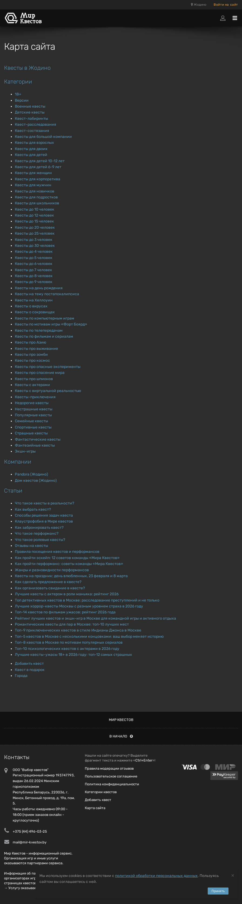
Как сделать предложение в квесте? (48, 582)
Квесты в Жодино (27, 67)
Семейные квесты (31, 421)
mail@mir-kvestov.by (29, 842)
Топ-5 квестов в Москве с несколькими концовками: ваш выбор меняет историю (89, 636)
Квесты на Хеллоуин (34, 300)
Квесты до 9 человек (33, 282)
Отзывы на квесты (31, 545)
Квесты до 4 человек (34, 251)
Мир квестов (121, 720)
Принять (218, 891)
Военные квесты (30, 106)
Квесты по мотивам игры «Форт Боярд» (51, 324)
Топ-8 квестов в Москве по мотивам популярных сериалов (69, 642)
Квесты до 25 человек (35, 233)
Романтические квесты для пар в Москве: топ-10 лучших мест (72, 624)
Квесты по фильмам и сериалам (44, 336)
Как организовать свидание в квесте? (50, 588)
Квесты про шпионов (34, 379)
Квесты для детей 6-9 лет (38, 167)
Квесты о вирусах (31, 306)
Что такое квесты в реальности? (44, 503)
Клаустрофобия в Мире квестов (44, 521)
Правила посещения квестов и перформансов (57, 551)
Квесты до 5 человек (33, 257)
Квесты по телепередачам (39, 330)
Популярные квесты (33, 415)
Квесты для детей (31, 154)
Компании (17, 461)
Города (21, 675)
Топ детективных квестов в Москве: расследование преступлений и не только (87, 600)
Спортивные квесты (33, 427)
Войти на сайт (226, 4)
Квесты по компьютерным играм (44, 318)
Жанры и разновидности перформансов (52, 570)
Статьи (13, 490)
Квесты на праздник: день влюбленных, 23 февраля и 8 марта (71, 576)
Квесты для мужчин (33, 185)
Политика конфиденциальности (112, 784)
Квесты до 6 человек (33, 263)
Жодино (198, 4)
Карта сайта (95, 808)
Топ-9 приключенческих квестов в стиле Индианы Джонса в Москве (78, 630)
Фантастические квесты (37, 439)
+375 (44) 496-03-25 (30, 831)
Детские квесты (30, 112)
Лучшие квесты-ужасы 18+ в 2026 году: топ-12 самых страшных (73, 654)
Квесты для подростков (36, 197)
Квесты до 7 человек (33, 270)
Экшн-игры (25, 451)
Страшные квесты (31, 433)
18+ (18, 94)
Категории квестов (101, 792)
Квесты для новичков (34, 191)
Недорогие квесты (32, 403)
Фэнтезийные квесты (35, 445)
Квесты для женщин (33, 173)
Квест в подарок (30, 669)
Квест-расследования (35, 124)
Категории (18, 81)
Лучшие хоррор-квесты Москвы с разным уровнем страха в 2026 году (79, 606)
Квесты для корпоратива (37, 179)
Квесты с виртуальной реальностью (48, 390)
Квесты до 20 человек (35, 227)
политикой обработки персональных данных (156, 875)
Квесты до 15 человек (34, 221)
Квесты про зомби (31, 354)
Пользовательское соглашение (111, 776)
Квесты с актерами (32, 385)
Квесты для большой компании (43, 136)
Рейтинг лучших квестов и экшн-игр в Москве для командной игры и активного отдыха (95, 618)
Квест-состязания (32, 130)
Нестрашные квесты (33, 409)
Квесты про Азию (30, 342)
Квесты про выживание (36, 348)
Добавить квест (29, 663)
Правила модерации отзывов (109, 768)
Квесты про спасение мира (40, 372)
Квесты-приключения (35, 397)
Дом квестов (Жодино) (36, 480)
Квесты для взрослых (34, 142)
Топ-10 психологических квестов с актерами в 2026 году (67, 648)
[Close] (232, 875)
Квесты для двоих (31, 149)
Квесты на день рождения (39, 288)
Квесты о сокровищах (35, 312)
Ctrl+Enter (143, 760)
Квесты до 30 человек (35, 245)
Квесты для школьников (37, 203)
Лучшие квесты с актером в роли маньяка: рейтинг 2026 (67, 594)
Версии (22, 100)
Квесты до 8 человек (34, 276)
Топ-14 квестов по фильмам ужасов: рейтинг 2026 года (65, 612)
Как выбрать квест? (33, 509)
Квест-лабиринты (31, 118)
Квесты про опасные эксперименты (47, 366)
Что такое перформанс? (36, 533)
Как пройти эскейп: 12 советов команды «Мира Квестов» (67, 558)
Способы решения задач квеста (44, 515)
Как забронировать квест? (39, 527)
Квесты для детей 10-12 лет (40, 161)
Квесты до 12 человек (34, 215)
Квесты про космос (32, 360)
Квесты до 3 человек (33, 239)
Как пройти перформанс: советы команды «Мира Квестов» (69, 563)
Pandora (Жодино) (31, 474)
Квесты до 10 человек (34, 209)
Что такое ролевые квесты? (40, 539)
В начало (121, 736)
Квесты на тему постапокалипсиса (47, 294)
